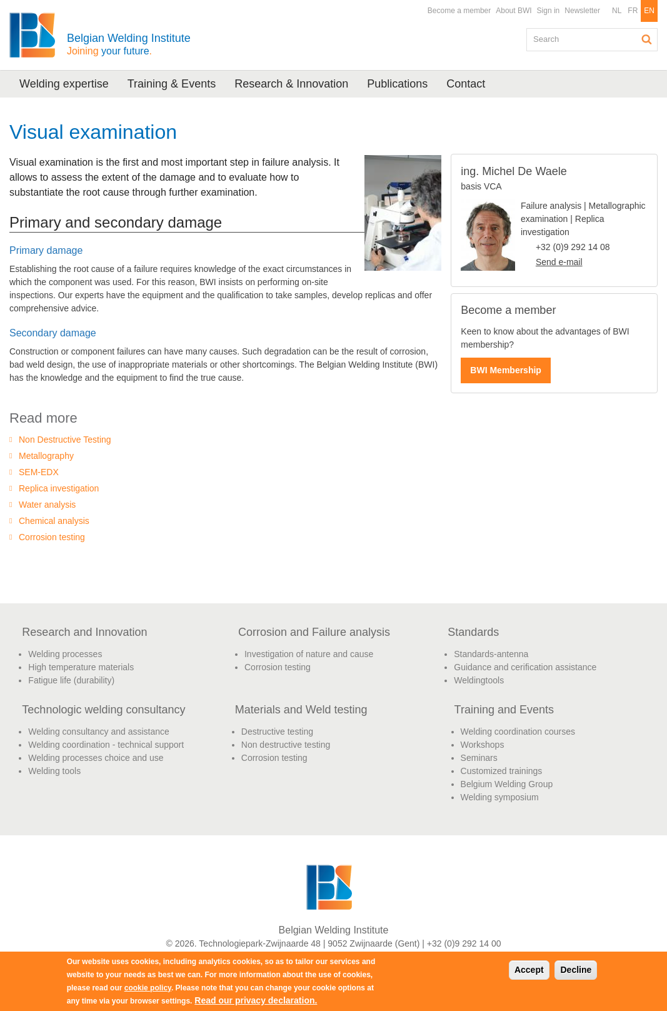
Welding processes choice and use (95, 758)
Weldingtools (479, 680)
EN (649, 10)
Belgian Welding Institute (129, 44)
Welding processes (65, 654)
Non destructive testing (285, 745)
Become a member (459, 10)
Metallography (46, 456)
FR (633, 10)
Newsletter (582, 10)
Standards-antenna (491, 654)
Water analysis (47, 505)
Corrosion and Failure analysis (314, 632)
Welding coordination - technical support (106, 745)
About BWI (513, 10)
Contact (465, 84)
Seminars (479, 758)
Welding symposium (500, 797)
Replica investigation (59, 488)
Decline (575, 970)
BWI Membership (505, 370)
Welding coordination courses (518, 732)
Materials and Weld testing (301, 709)
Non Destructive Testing (65, 440)
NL (616, 10)
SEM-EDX (39, 472)
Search (646, 39)
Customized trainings (502, 771)
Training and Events (504, 709)
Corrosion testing (52, 537)
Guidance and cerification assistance (525, 667)
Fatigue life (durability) (71, 680)
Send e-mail (559, 262)
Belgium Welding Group (507, 784)
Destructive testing (277, 732)
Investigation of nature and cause (308, 654)
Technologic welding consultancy (103, 709)
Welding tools (54, 771)
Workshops (482, 745)
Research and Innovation (84, 632)
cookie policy (147, 987)
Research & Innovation (291, 84)
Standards (473, 632)
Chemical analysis (54, 521)
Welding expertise (64, 84)
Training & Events (172, 84)
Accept (529, 970)
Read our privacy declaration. (255, 1000)
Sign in (548, 10)
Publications (397, 84)
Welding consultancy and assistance (98, 732)
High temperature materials (81, 667)
